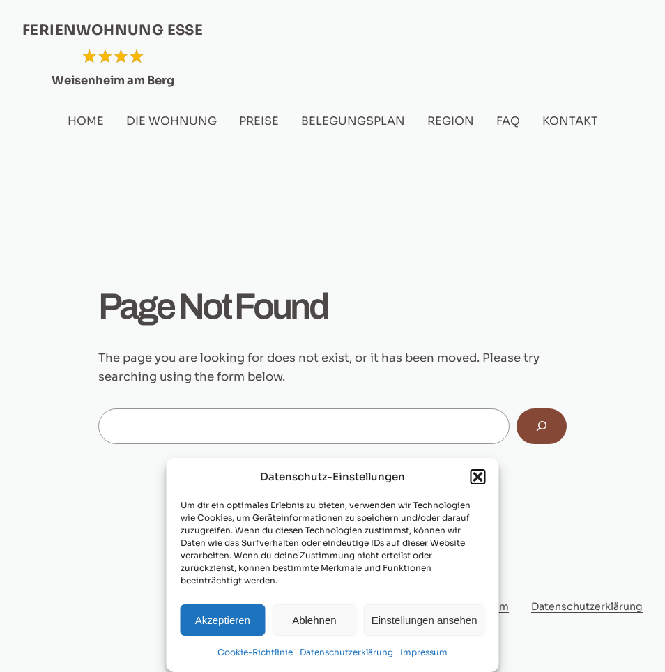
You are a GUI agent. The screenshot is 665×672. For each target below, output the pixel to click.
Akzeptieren (222, 620)
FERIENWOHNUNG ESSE (112, 30)
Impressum (424, 652)
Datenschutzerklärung (346, 652)
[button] (478, 477)
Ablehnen (314, 620)
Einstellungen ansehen (424, 620)
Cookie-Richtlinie (255, 652)
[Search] (542, 425)
